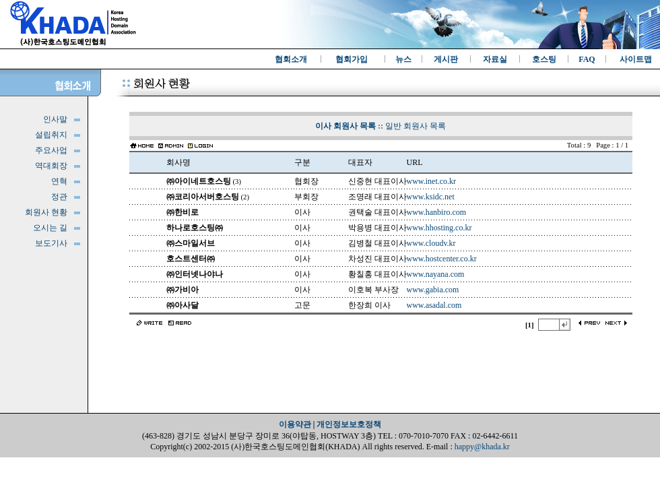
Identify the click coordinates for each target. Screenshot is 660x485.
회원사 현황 (46, 212)
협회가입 (351, 59)
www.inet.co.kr (432, 181)
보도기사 (51, 243)
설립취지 (51, 134)
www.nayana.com (436, 274)
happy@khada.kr (482, 446)
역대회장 (51, 165)
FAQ (587, 59)
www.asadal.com (434, 305)
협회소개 (291, 59)
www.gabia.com (433, 289)
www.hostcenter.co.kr (442, 258)
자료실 (495, 59)
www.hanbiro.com (437, 212)
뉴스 (403, 59)
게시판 (446, 59)
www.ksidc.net (431, 196)
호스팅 (544, 59)
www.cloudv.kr (431, 243)
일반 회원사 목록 (415, 126)
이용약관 (295, 424)
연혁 (59, 181)
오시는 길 (50, 227)
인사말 (55, 119)
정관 (59, 196)
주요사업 (51, 150)
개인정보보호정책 (349, 424)
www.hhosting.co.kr (439, 227)
